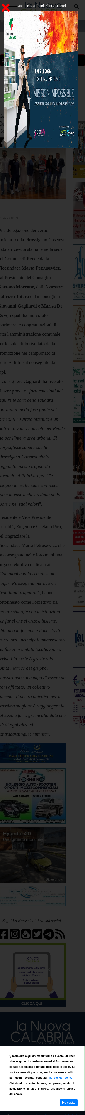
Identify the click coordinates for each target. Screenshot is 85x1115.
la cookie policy (62, 1077)
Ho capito (68, 1102)
